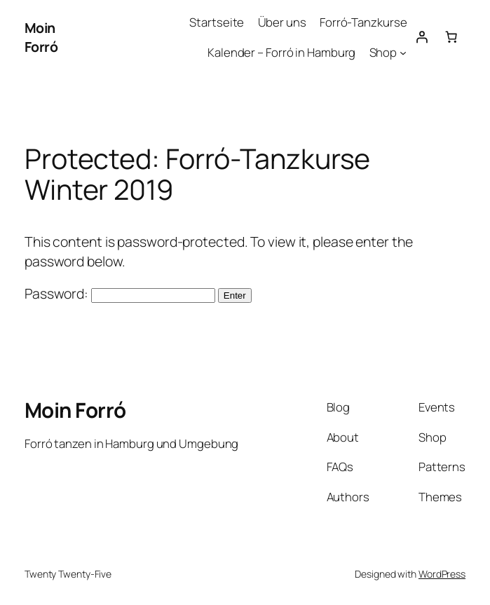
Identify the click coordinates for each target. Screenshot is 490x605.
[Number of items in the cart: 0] (450, 37)
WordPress (441, 573)
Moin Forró (41, 37)
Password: (120, 293)
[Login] (421, 37)
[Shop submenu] (403, 51)
